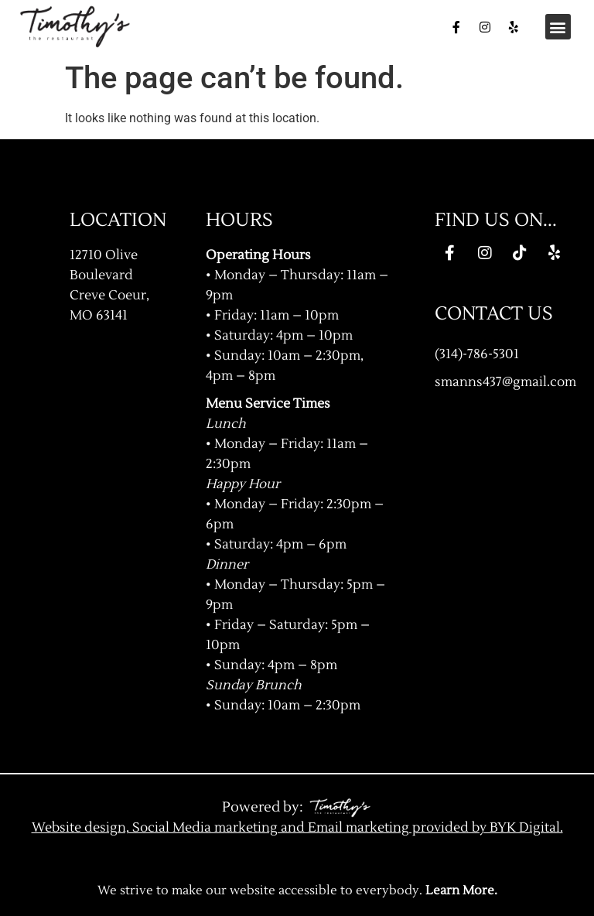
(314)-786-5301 (477, 354)
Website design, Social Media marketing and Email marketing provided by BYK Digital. (297, 827)
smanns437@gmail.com (505, 382)
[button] (558, 26)
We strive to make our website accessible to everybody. (297, 890)
